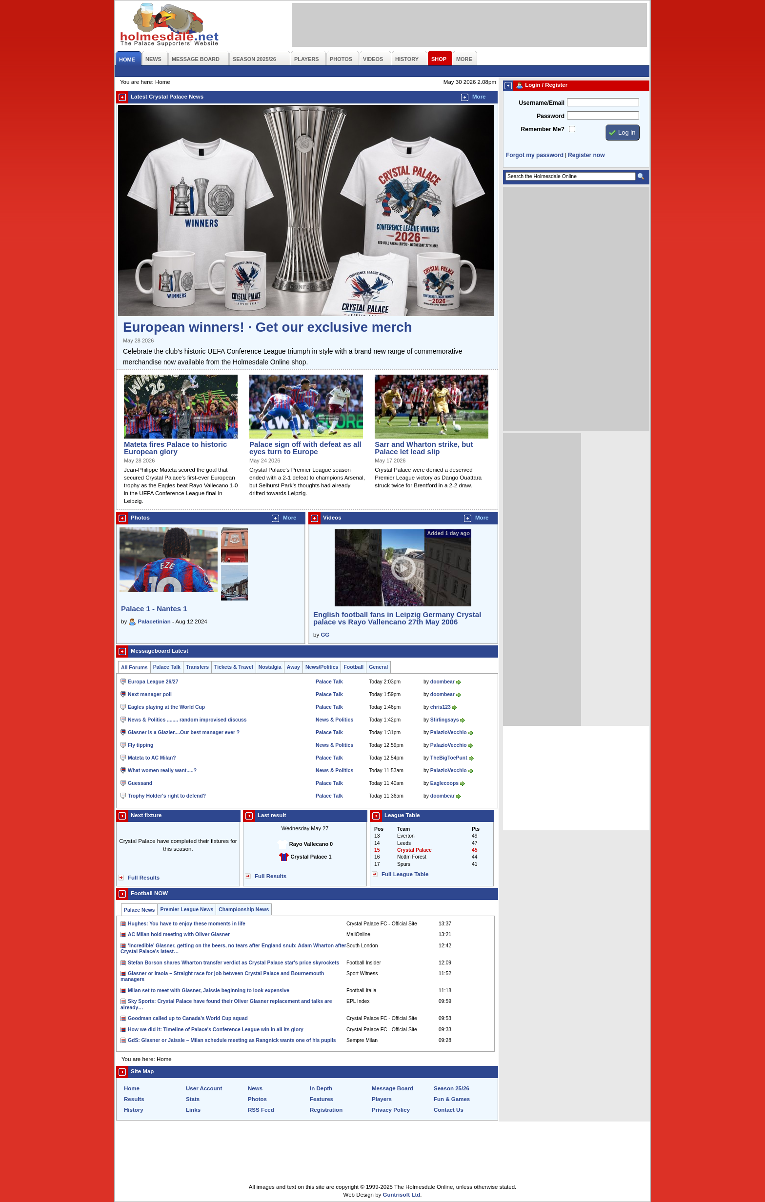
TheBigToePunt (448, 758)
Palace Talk (167, 667)
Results (134, 1099)
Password (550, 116)
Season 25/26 (451, 1088)
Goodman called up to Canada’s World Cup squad (188, 1018)
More (479, 97)
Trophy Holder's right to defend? (167, 796)
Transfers (197, 667)
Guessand (140, 783)
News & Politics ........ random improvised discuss (187, 719)
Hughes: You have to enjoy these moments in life (186, 923)
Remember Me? (542, 129)
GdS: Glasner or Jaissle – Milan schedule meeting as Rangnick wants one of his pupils (232, 1040)
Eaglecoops (444, 783)
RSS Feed (261, 1110)
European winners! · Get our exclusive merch (267, 327)
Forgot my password (535, 155)
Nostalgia (270, 667)
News (255, 1088)
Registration (326, 1110)
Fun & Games (452, 1099)
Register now (586, 155)
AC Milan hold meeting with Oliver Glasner (179, 934)
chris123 (440, 707)
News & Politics (334, 719)
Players (382, 1099)
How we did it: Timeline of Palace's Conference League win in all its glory (215, 1029)
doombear (442, 681)
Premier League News (186, 909)
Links (193, 1110)
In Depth (321, 1088)
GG (325, 635)
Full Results (144, 878)
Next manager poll (150, 694)
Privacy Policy (391, 1110)
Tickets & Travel (233, 667)
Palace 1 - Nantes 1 (154, 608)
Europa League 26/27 (153, 681)
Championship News (244, 909)
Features (321, 1099)
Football (353, 667)
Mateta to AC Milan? (152, 758)
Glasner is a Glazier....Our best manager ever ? (184, 732)
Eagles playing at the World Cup (166, 707)
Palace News (139, 910)
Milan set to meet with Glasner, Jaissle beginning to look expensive (208, 990)
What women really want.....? (162, 770)
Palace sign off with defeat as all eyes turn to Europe (305, 448)
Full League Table (405, 874)
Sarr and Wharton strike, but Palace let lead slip (424, 448)
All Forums (134, 667)
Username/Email (541, 103)
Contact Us (448, 1110)
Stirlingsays (444, 719)
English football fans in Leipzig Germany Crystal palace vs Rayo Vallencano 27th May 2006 (397, 618)
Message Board (392, 1088)
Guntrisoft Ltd (402, 1195)
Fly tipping (140, 745)
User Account (204, 1088)
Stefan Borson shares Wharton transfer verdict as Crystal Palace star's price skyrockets (233, 962)
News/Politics (322, 667)
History (133, 1110)
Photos (257, 1099)
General (378, 667)
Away (293, 667)
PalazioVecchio (448, 732)
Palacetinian (154, 621)
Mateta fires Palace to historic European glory (175, 448)
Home (132, 1088)
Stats (193, 1099)
